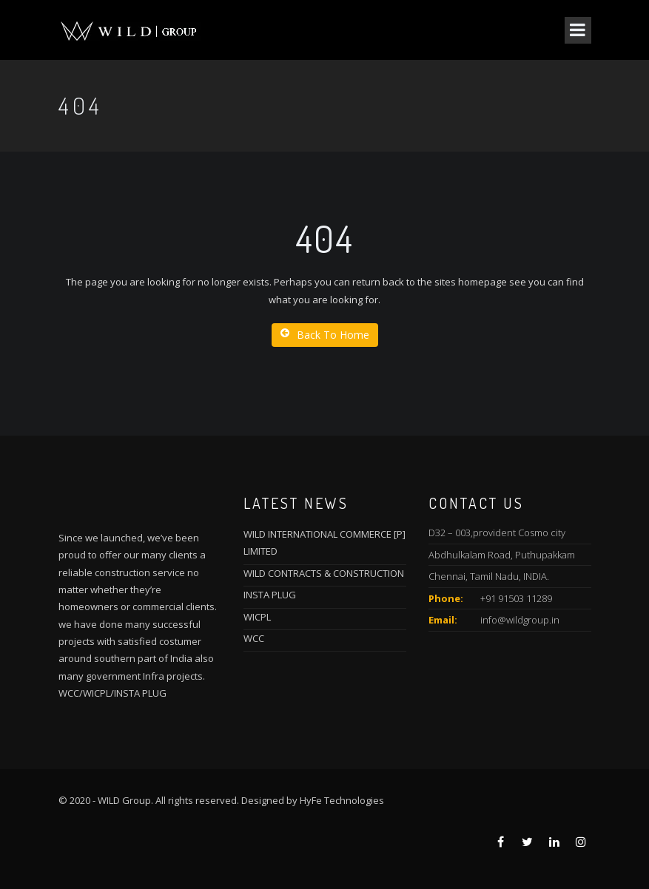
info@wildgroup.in (519, 619)
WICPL (257, 616)
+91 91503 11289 (516, 598)
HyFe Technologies (342, 800)
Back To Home (324, 335)
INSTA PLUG (269, 594)
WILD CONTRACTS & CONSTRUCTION (323, 573)
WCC (253, 638)
